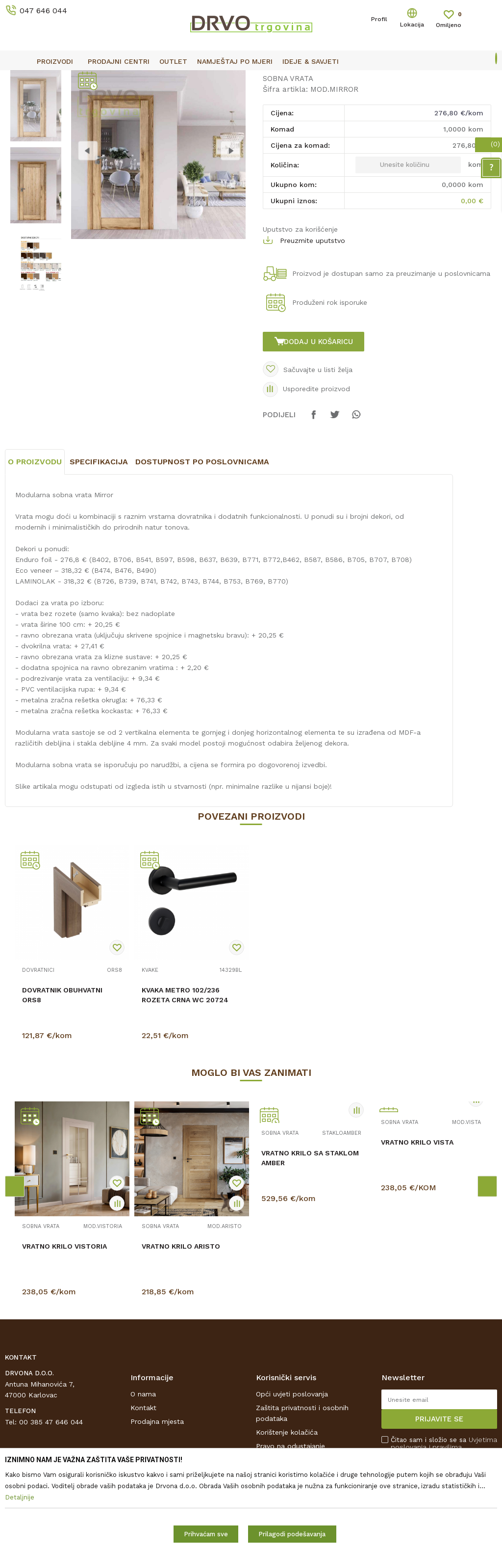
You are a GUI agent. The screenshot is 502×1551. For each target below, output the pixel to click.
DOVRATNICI (38, 1062)
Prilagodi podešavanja (292, 1534)
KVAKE (150, 1062)
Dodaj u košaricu (320, 420)
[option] (251, 78)
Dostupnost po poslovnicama (202, 553)
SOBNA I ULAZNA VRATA (79, 101)
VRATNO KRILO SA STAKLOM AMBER (310, 1249)
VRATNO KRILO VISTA (417, 1234)
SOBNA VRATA (147, 101)
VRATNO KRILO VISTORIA (64, 1338)
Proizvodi (19, 101)
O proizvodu (35, 553)
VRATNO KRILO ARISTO (181, 1338)
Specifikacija (99, 553)
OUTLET (250, 79)
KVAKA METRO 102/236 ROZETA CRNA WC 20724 (185, 1087)
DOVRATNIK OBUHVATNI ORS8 (62, 1087)
